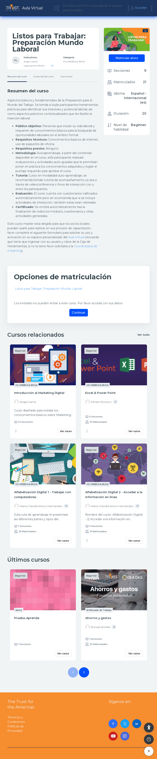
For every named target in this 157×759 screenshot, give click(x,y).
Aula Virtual (76, 237)
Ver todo (143, 334)
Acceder (138, 8)
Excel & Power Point (100, 393)
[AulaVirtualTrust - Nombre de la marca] (24, 8)
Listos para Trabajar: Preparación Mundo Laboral (48, 289)
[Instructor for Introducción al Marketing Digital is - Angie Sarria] (25, 401)
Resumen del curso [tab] (17, 76)
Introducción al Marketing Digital (39, 393)
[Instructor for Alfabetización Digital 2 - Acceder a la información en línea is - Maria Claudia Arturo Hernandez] (109, 506)
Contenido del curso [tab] (43, 76)
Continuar (78, 312)
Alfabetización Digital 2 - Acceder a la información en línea (113, 494)
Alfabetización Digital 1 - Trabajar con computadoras (42, 494)
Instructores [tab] (66, 76)
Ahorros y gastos (98, 618)
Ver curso (66, 431)
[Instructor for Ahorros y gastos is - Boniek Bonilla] (97, 627)
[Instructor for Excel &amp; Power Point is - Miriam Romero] (98, 401)
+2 (52, 65)
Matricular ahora (127, 58)
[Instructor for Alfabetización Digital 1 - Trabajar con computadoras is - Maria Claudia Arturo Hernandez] (38, 506)
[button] (149, 727)
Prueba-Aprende (26, 618)
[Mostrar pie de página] (149, 739)
